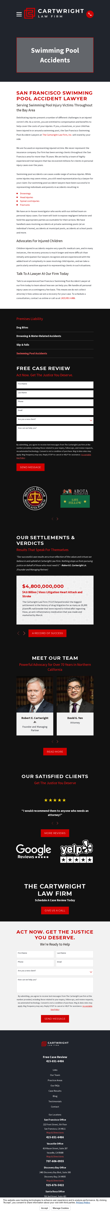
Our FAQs (55, 1085)
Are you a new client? (27, 419)
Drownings (25, 193)
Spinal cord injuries (29, 201)
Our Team (55, 1075)
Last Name (22, 392)
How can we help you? (27, 428)
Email (20, 410)
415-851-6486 (55, 1061)
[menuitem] (55, 327)
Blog (55, 1096)
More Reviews (54, 833)
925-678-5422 (55, 1185)
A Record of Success (47, 633)
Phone (20, 401)
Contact (55, 1106)
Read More (55, 751)
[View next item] (57, 519)
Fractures (25, 204)
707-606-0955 (55, 1161)
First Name (22, 384)
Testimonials (55, 1101)
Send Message (30, 467)
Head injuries (26, 197)
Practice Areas (55, 1080)
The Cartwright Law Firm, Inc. (57, 134)
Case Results (55, 1090)
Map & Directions (55, 1132)
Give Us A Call (55, 910)
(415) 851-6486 (68, 298)
